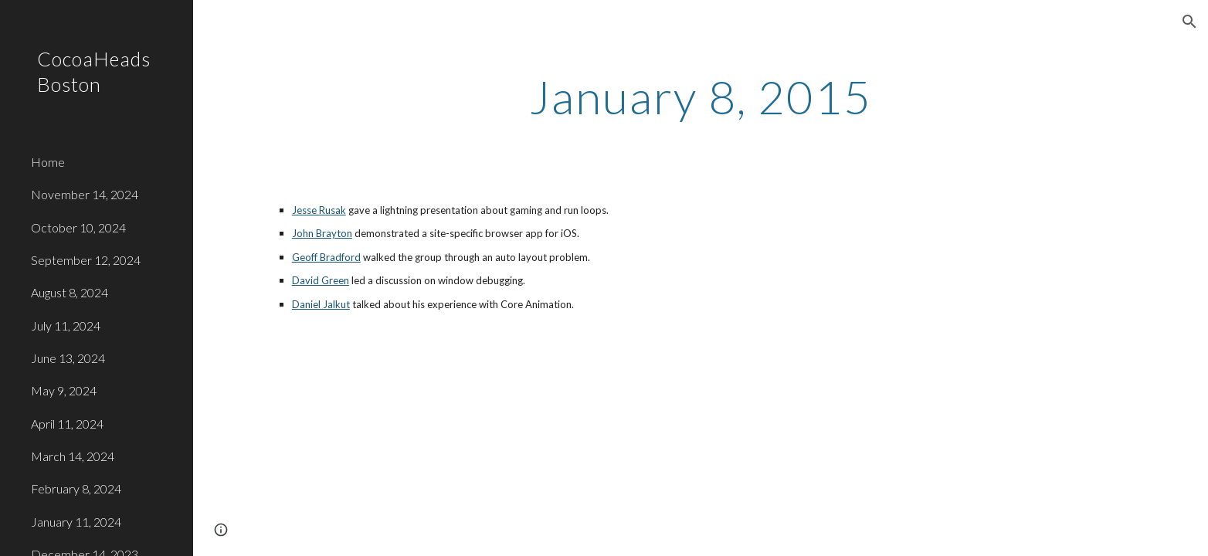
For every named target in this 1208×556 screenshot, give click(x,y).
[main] (700, 96)
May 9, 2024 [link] (64, 390)
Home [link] (48, 161)
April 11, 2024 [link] (67, 423)
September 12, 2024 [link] (86, 260)
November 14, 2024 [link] (84, 194)
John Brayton (322, 233)
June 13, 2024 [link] (68, 358)
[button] (1189, 21)
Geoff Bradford (326, 257)
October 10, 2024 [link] (78, 227)
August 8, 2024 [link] (69, 292)
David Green (320, 280)
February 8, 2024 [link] (76, 488)
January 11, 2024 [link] (76, 521)
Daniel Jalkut (321, 304)
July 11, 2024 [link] (65, 325)
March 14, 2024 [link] (72, 456)
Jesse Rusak (319, 210)
